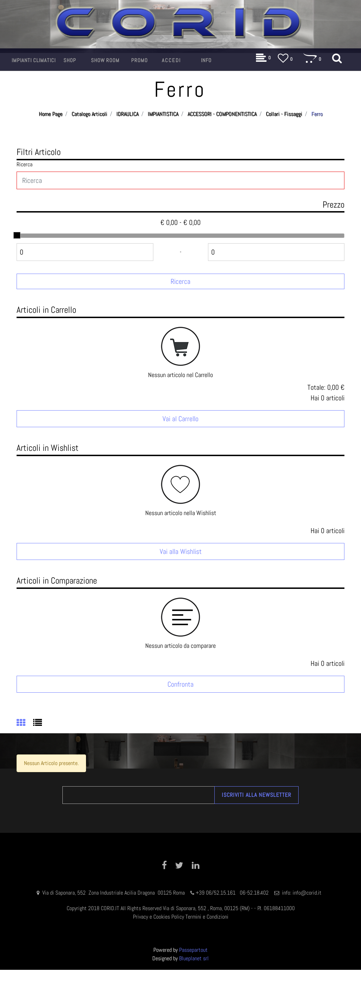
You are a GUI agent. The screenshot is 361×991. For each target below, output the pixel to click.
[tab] (25, 723)
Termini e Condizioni (206, 916)
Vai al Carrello (180, 418)
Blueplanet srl (194, 958)
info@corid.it (307, 892)
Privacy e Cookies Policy (158, 916)
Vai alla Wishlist (181, 551)
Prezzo (333, 204)
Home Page (50, 114)
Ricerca (24, 164)
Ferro (317, 114)
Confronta (180, 684)
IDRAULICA (127, 114)
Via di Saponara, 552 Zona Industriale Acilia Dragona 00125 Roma (114, 892)
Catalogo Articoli (89, 114)
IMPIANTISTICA (163, 114)
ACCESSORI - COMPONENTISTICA (222, 114)
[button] (33, 60)
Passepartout (193, 950)
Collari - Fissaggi (284, 114)
